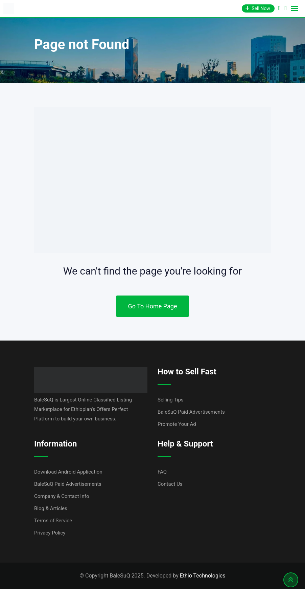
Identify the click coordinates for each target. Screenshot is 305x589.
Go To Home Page (152, 306)
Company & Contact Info (61, 496)
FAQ (162, 472)
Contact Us (170, 484)
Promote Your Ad (177, 424)
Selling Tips (171, 400)
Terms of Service (53, 521)
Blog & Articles (50, 508)
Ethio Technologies (203, 575)
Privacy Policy (49, 533)
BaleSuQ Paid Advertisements (191, 412)
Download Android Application (68, 472)
